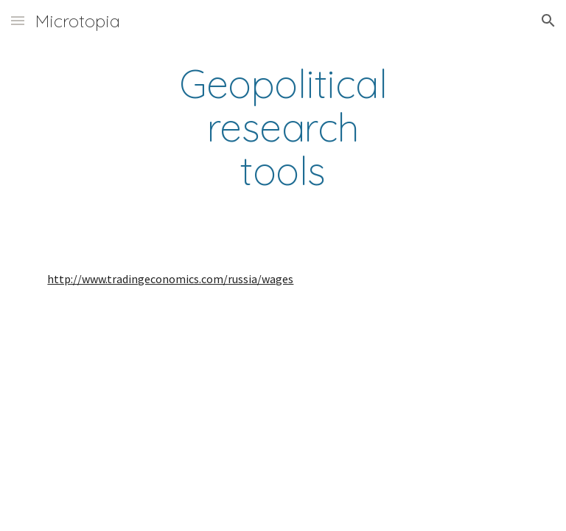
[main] (282, 127)
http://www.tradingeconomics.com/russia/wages (170, 278)
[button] (17, 20)
